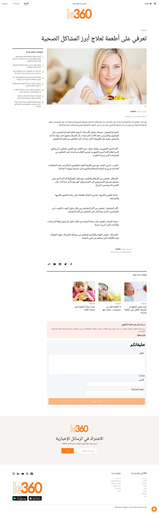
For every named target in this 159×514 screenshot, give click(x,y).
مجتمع (145, 483)
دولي (145, 496)
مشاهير (144, 493)
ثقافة (145, 486)
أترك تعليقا (96, 401)
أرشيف (119, 491)
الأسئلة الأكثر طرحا (116, 481)
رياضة (145, 491)
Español (5, 4)
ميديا (145, 488)
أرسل (67, 451)
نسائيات (144, 30)
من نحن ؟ (118, 478)
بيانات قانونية (117, 486)
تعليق (141, 353)
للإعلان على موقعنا (115, 483)
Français (16, 4)
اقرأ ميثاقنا (141, 335)
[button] (154, 509)
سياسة (144, 478)
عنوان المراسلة (137, 389)
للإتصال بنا (118, 488)
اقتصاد (145, 481)
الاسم (141, 380)
